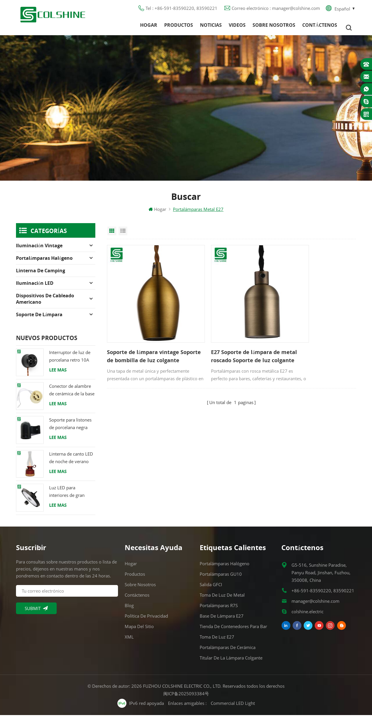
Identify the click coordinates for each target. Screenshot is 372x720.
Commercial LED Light (233, 708)
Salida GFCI (211, 589)
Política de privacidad (146, 621)
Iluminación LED (34, 288)
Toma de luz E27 (217, 642)
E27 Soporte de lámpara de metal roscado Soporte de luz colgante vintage (230, 342)
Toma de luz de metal (222, 600)
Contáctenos (319, 27)
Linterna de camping (40, 275)
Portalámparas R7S (219, 610)
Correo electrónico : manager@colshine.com (276, 10)
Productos (178, 27)
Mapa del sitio (139, 631)
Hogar (148, 27)
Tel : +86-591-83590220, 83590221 (181, 10)
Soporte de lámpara (39, 319)
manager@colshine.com (315, 606)
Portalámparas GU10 (221, 579)
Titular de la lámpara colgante (231, 663)
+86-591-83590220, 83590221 (322, 595)
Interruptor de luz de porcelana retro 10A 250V (69, 361)
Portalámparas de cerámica (227, 652)
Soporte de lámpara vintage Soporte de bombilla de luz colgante (143, 342)
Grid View (112, 236)
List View (123, 236)
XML (129, 642)
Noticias (211, 27)
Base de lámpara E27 (222, 621)
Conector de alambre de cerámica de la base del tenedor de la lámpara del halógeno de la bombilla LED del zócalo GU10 (71, 395)
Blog (129, 610)
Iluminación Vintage (39, 250)
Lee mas (58, 375)
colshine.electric (307, 616)
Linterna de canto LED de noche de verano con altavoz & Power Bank (71, 463)
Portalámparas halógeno (44, 263)
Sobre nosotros (274, 27)
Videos (237, 27)
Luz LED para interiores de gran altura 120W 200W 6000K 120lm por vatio (68, 497)
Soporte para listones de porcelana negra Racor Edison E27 (70, 429)
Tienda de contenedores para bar (233, 631)
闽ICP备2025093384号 (186, 698)
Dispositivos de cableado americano (45, 303)
